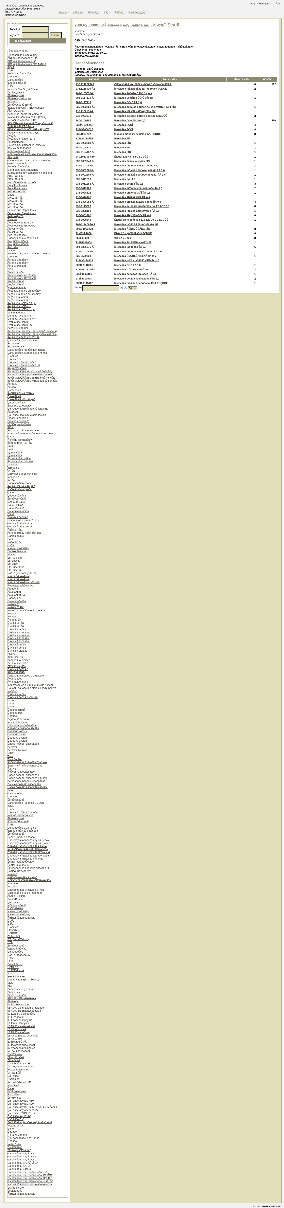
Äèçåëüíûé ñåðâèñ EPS (21, 138)
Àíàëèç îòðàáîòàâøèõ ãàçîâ (23, 132)
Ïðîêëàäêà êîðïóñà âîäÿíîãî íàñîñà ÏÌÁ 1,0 (138, 251)
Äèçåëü (11, 135)
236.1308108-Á (85, 111)
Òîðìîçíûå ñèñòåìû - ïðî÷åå (22, 697)
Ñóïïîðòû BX (14, 619)
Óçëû (10, 700)
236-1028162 (83, 197)
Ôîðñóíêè (12, 76)
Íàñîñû (11, 250)
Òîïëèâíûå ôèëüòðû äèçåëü (23, 728)
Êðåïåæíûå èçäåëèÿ (19, 870)
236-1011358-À (85, 183)
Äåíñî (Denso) (15, 899)
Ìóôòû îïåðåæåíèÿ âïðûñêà (22, 89)
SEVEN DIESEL (16, 976)
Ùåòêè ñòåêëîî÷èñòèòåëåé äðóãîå (27, 777)
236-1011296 (83, 179)
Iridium (11, 554)
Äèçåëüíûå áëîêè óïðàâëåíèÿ (24, 290)
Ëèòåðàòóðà (14, 1190)
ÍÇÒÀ (10, 805)
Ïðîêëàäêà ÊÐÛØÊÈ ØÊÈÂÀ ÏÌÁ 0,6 (135, 255)
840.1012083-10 (85, 156)
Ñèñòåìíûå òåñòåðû (18, 166)
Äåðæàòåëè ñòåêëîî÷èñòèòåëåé (26, 780)
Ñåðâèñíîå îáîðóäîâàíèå (21, 917)
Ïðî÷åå (11, 470)
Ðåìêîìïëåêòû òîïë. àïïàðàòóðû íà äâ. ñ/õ (30, 1181)
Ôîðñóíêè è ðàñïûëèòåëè (21, 362)
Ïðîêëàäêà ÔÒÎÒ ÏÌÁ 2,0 (128, 102)
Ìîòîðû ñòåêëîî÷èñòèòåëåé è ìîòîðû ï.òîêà (30, 433)
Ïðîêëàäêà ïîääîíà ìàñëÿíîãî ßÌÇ (132, 161)
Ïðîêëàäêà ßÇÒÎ (123, 124)
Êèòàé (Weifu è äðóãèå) (21, 837)
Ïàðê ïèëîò (13, 464)
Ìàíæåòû (12, 874)
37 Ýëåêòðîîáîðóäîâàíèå (21, 1047)
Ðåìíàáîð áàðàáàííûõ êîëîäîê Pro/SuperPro (31, 687)
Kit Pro (11, 653)
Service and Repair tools (21, 210)
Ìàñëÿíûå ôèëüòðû (17, 722)
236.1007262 (83, 134)
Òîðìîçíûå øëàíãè (17, 629)
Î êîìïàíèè (78, 12)
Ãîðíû (10, 269)
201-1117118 (83, 102)
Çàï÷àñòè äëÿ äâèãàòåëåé (23, 1110)
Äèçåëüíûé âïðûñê (18, 327)
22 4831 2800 (83, 233)
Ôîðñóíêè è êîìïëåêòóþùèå (22, 812)
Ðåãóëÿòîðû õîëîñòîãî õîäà (22, 237)
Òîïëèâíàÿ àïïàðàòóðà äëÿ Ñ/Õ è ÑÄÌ (28, 852)
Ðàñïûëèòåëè (15, 79)
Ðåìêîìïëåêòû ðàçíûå (19, 1168)
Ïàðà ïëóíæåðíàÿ (16, 948)
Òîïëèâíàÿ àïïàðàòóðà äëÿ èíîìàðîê (27, 846)
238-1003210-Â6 (85, 269)
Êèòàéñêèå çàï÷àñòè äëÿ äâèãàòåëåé (29, 1122)
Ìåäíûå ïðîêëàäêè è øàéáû (22, 877)
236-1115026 (83, 206)
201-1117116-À (85, 97)
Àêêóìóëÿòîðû (15, 216)
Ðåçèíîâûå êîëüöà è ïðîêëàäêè (24, 892)
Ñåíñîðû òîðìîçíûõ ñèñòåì (21, 182)
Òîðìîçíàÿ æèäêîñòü (18, 632)
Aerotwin (12, 747)
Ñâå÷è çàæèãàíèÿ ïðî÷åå (22, 573)
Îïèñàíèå (79, 31)
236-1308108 (83, 210)
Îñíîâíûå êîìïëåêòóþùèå (20, 815)
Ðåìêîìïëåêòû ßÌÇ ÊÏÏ (19, 1165)
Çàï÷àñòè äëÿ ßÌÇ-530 (20, 1103)
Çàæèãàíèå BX (16, 402)
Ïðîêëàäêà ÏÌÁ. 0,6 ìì (125, 179)
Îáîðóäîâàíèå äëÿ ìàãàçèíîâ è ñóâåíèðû (29, 172)
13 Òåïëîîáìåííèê (16, 1029)
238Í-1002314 (84, 273)
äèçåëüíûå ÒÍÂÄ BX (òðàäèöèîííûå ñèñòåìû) (32, 380)
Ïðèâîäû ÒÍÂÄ (15, 1125)
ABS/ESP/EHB (16, 672)
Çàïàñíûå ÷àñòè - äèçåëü (22, 340)
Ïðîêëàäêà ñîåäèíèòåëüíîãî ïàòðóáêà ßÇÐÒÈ (140, 88)
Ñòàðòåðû (13, 604)
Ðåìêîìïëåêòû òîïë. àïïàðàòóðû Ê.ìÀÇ (28, 1172)
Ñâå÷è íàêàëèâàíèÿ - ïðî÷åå (23, 582)
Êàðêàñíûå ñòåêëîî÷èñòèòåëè (24, 765)
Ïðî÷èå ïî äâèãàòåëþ (19, 1050)
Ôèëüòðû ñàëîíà (16, 734)
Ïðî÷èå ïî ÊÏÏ (14, 1072)
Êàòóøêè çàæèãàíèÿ (19, 405)
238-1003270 (83, 115)
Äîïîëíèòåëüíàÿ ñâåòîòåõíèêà (24, 532)
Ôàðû (10, 545)
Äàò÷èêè (12, 247)
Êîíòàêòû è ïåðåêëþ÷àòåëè (23, 430)
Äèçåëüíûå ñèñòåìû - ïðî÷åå (23, 337)
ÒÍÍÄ (10, 85)
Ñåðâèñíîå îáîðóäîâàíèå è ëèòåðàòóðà (29, 1184)
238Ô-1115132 (84, 283)
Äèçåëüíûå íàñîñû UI (19, 306)
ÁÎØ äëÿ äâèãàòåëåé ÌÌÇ (21, 61)
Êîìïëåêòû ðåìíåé (17, 498)
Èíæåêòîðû (13, 343)
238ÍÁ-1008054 (85, 124)
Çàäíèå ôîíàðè (15, 535)
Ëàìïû (10, 445)
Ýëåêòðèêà (14, 1144)
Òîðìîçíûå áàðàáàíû (18, 638)
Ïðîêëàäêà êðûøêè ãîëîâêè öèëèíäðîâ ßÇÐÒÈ (140, 115)
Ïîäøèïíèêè (13, 883)
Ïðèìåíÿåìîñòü (23, 40)
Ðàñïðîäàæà (14, 1054)
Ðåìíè (10, 492)
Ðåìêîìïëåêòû (14, 1147)
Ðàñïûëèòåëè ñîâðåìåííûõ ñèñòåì (26, 349)
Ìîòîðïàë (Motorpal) (18, 821)
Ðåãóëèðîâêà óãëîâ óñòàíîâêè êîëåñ (28, 160)
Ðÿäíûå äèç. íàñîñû (18, 321)
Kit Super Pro (15, 657)
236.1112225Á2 (85, 84)
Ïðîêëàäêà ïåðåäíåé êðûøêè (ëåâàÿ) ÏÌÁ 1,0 (139, 170)
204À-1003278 (84, 228)
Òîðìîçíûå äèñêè (16, 644)
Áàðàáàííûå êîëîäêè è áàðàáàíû (25, 675)
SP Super (13, 563)
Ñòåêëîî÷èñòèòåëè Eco (21, 771)
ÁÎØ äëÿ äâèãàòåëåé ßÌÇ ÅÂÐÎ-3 (26, 64)
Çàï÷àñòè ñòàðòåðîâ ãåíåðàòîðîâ (26, 414)
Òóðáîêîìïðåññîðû (17, 1134)
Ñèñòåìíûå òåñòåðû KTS (21, 120)
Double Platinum (17, 551)
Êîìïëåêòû (13, 1001)
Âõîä (278, 3)
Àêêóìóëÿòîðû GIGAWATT (22, 225)
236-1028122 (83, 192)
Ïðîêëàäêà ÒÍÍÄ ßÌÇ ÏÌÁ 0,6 (129, 120)
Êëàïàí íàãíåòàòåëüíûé (20, 861)
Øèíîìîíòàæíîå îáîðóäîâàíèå (22, 169)
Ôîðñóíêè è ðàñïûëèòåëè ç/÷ (23, 365)
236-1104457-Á (85, 152)
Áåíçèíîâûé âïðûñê (18, 241)
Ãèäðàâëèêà (14, 678)
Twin (10, 756)
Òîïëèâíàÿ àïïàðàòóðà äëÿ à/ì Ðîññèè (28, 843)
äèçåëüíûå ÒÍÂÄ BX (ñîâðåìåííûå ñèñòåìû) (31, 377)
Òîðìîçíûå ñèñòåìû (17, 669)
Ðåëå (10, 194)
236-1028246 (83, 219)
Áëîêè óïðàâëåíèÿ (17, 259)
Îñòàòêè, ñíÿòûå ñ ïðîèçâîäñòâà (25, 107)
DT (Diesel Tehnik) (18, 939)
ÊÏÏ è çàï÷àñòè (15, 1057)
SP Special (13, 560)
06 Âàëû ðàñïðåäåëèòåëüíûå (24, 1010)
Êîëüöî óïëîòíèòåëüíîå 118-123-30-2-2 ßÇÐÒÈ (141, 219)
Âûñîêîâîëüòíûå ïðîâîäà (20, 393)
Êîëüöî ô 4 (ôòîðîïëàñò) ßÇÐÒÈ (133, 233)
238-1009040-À (85, 161)
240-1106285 (83, 120)
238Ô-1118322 (84, 260)
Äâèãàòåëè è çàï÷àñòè (20, 989)
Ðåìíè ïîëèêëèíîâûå (18, 511)
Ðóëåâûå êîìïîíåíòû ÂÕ (20, 523)
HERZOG (13, 967)
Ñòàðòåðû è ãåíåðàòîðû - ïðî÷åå (26, 610)
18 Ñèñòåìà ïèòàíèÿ (18, 1032)
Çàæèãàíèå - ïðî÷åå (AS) (21, 399)
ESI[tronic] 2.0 (15, 1187)
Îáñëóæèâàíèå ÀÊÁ (18, 151)
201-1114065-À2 (85, 224)
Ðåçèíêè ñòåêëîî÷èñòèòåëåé (24, 784)
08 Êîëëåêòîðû (15, 1016)
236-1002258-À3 (85, 106)
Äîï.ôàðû (12, 383)
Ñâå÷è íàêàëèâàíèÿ (18, 576)
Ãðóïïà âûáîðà (15, 272)
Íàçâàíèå (14, 35)
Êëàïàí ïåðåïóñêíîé (18, 864)
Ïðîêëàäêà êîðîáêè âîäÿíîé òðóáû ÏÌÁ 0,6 (137, 201)
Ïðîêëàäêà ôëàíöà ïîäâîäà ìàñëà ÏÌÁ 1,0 (136, 278)
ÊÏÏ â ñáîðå (13, 1060)
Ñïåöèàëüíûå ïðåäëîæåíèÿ (22, 54)
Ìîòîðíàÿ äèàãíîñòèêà (19, 147)
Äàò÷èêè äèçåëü (17, 234)
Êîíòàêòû (93, 12)
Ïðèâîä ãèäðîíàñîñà (18, 1069)
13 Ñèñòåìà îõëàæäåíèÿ (21, 1026)
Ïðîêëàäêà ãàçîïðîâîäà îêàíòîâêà (133, 242)
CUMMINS (13, 936)
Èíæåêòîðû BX (15, 346)
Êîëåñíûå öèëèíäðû (18, 417)
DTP (10, 942)
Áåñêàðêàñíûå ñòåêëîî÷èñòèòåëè (27, 762)
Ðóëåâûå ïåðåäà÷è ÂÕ (20, 526)
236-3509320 (83, 255)
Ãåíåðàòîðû (14, 591)
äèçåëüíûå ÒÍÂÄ (17, 368)
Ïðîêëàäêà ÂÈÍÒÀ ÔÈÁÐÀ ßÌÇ (132, 228)
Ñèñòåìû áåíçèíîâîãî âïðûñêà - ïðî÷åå (28, 253)
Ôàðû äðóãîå (14, 712)
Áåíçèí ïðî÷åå (15, 228)
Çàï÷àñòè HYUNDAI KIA (21, 1113)
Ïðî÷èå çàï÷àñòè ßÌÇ (19, 1082)
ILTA (10, 973)
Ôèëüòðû (12, 715)
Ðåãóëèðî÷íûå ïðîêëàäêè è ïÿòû (25, 889)
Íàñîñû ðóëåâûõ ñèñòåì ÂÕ (23, 520)
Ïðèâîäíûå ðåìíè (16, 501)
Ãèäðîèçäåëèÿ (15, 92)
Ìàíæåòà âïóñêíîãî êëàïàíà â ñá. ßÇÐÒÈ (137, 134)
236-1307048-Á (85, 251)
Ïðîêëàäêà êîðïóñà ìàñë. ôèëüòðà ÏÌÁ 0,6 (138, 188)
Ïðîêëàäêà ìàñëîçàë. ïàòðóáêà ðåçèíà (136, 224)
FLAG (10, 960)
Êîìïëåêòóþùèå (15, 95)
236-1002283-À (85, 142)
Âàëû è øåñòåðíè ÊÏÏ (19, 1063)
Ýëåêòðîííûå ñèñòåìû (19, 73)
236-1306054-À (85, 201)
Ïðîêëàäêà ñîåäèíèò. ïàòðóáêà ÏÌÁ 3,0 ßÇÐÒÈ (141, 283)
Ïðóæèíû (12, 101)
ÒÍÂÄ (10, 70)
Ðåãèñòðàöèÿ (137, 12)
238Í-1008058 (84, 242)
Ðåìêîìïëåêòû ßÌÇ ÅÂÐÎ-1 (21, 1156)
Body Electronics (17, 185)
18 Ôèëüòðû (14, 1038)
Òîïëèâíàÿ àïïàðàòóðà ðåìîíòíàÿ (25, 858)
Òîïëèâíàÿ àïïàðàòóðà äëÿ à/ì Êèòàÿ (28, 840)
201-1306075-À (85, 246)
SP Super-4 (14, 570)
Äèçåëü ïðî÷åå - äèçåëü (21, 486)
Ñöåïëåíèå (13, 1078)
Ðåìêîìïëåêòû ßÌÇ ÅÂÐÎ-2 (21, 1159)
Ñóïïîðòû (12, 613)
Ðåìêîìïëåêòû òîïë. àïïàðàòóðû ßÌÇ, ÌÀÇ (29, 1178)
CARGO (12, 933)
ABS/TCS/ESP (15, 175)
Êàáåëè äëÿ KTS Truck (20, 126)
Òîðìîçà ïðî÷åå (15, 622)
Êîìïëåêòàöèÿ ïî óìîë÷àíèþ (88, 34)
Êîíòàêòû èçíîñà (16, 666)
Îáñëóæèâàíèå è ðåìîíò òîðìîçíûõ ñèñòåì (30, 684)
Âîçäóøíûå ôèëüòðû (18, 719)
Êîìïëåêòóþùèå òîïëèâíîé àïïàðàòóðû (28, 867)
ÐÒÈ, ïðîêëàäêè (16, 1091)
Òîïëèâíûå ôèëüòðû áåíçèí (22, 725)
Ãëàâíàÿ (63, 12)
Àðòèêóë (15, 29)
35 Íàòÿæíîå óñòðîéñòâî (21, 1044)
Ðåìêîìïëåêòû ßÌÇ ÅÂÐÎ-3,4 (22, 1162)
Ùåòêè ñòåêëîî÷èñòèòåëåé (23, 743)
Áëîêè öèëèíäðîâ (17, 995)
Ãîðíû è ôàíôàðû (16, 265)
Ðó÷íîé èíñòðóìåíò (17, 163)
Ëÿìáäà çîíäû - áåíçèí (19, 458)
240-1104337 (83, 147)
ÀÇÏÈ (10, 790)
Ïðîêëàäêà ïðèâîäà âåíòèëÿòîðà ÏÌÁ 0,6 (137, 210)
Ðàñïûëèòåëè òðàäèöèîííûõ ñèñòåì (27, 352)
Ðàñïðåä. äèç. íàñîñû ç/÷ (21, 318)
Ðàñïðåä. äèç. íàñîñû (19, 315)
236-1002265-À (85, 170)
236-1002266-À (85, 174)
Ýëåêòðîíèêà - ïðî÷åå (19, 442)
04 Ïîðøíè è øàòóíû (18, 1004)
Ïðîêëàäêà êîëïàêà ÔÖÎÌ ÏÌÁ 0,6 (132, 197)
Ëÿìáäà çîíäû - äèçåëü (20, 461)
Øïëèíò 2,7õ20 (122, 237)
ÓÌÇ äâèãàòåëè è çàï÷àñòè (23, 1137)
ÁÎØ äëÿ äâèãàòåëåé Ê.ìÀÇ (23, 57)
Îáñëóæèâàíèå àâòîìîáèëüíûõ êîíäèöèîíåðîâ (32, 154)
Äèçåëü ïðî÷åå (15, 281)
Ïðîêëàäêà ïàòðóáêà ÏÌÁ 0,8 (130, 246)
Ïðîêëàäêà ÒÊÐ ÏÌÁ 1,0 (127, 265)
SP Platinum (14, 557)
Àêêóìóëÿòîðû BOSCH (20, 222)
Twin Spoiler (14, 759)
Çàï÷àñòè (13, 902)
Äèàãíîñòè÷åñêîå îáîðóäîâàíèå (24, 113)
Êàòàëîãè (13, 1094)
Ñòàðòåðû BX (15, 607)
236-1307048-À (85, 165)
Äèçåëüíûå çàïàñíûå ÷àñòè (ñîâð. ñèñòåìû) (32, 331)
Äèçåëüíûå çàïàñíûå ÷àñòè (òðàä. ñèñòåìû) (32, 334)
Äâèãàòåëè (14, 992)
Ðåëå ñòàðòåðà (16, 601)
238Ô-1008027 (84, 129)
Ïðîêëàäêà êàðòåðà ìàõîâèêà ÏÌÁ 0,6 (135, 273)
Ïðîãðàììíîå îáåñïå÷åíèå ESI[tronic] (26, 117)
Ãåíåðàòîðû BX (16, 594)
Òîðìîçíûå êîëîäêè (17, 650)
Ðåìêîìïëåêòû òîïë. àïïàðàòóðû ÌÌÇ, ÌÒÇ (29, 1175)
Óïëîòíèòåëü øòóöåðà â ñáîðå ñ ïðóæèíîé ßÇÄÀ (143, 84)
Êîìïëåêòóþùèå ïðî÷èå (19, 104)
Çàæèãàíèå (14, 390)
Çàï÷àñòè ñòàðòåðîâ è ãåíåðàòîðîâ (27, 408)
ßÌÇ (9, 985)
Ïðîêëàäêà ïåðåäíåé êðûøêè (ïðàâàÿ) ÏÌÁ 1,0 (140, 174)
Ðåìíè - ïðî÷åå (15, 504)
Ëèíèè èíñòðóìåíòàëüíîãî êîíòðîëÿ (26, 144)
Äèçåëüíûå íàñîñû (17, 297)
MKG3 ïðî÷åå (15, 203)
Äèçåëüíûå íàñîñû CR (19, 300)
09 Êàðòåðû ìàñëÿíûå (19, 1020)
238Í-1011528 (84, 278)
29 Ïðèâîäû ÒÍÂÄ (17, 1041)
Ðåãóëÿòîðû (14, 597)
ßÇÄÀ (10, 67)
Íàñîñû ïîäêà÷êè (16, 312)
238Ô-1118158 (84, 138)
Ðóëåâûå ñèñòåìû (17, 517)
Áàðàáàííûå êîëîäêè (18, 660)
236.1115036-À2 (85, 88)
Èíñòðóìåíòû (14, 1097)
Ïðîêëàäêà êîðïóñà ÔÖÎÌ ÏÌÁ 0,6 (132, 192)
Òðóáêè (12, 1131)
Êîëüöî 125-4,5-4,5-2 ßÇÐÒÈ (131, 156)
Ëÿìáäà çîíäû (14, 452)
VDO (10, 982)
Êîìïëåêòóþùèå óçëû (19, 98)
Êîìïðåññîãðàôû (16, 141)
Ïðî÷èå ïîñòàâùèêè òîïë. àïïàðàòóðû (27, 849)
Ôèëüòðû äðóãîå (17, 731)
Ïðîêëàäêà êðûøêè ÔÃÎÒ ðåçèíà (133, 93)
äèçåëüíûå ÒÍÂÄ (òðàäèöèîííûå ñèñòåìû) (30, 374)
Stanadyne (13, 930)
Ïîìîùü (107, 12)
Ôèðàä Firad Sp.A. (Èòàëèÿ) (23, 979)
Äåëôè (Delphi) (16, 895)
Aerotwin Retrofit (17, 750)
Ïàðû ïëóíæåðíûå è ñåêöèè (22, 830)
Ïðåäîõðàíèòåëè (16, 191)
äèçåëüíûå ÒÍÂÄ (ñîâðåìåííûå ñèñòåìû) (29, 371)
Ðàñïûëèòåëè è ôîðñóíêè (21, 827)
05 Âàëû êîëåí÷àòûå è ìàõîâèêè (25, 1007)
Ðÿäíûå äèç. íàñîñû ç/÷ (20, 324)
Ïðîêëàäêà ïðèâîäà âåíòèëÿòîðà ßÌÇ (135, 111)
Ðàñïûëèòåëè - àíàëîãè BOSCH (25, 802)
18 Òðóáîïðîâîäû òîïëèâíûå (22, 1035)
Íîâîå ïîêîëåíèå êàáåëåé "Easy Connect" (30, 123)
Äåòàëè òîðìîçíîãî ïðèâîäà (21, 275)
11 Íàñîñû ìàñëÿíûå (18, 1023)
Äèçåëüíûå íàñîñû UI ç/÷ (21, 309)
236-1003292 (83, 215)
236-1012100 (83, 188)
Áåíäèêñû (13, 411)
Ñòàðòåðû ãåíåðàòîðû (20, 585)
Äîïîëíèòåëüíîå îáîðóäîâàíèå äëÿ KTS (28, 129)
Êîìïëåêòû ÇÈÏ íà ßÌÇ (19, 1150)
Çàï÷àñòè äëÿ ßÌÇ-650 (20, 1100)
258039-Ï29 (82, 237)
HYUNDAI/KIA (15, 970)
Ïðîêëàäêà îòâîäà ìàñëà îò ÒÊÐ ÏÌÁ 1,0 (136, 260)
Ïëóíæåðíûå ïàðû (16, 287)
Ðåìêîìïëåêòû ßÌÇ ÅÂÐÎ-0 (21, 1153)
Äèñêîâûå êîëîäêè (17, 663)
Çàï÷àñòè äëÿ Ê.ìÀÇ (19, 1116)
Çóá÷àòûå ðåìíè (16, 495)
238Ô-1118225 (84, 265)
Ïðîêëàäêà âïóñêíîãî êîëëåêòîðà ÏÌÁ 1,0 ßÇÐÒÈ (141, 206)
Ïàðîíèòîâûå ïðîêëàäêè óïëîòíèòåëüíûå (29, 880)
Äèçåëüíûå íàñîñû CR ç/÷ (21, 303)
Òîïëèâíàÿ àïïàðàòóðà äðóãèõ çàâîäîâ (29, 855)
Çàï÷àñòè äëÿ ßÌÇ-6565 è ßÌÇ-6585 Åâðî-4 (32, 1106)
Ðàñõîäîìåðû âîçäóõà (19, 483)
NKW (10, 753)
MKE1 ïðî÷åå (14, 197)
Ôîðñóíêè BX (14, 359)
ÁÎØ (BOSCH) (15, 110)
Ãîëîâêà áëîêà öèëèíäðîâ (21, 998)
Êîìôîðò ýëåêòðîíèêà (19, 424)
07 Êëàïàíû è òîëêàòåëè (21, 1013)
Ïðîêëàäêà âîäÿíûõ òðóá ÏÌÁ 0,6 (132, 215)
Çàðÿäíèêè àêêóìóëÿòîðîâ (22, 473)
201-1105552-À (85, 93)
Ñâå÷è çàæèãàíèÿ (18, 548)
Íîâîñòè (119, 12)
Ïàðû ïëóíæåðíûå (16, 82)
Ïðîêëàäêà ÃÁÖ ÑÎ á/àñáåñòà (131, 269)
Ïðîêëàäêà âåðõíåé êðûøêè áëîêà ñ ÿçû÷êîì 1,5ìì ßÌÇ (145, 106)
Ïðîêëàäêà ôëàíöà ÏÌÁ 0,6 (128, 183)
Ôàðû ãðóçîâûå (16, 709)
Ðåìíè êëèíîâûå (15, 507)
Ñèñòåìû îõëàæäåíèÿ (19, 439)
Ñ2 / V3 (11, 768)
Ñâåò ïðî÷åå (14, 529)
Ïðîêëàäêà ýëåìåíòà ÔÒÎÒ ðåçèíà (133, 97)
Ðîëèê (10, 514)
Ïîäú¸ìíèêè (12, 157)
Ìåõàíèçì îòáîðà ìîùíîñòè (20, 1066)
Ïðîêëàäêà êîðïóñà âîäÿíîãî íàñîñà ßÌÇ (136, 165)
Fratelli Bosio (14, 964)
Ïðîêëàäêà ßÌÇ (122, 138)
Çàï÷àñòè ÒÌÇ (15, 1119)
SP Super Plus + (17, 567)
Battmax (12, 219)
